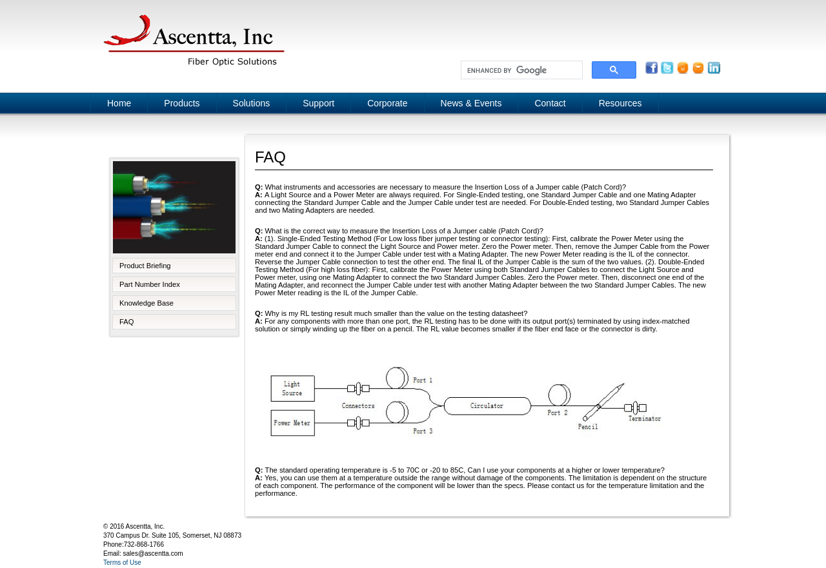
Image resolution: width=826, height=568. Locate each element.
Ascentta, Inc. (193, 38)
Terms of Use (122, 562)
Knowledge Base (146, 303)
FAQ (126, 322)
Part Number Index (149, 284)
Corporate (387, 103)
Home (119, 103)
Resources (620, 103)
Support (318, 103)
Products (181, 103)
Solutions (251, 103)
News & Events (471, 103)
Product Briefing (145, 265)
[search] (520, 70)
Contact (549, 103)
